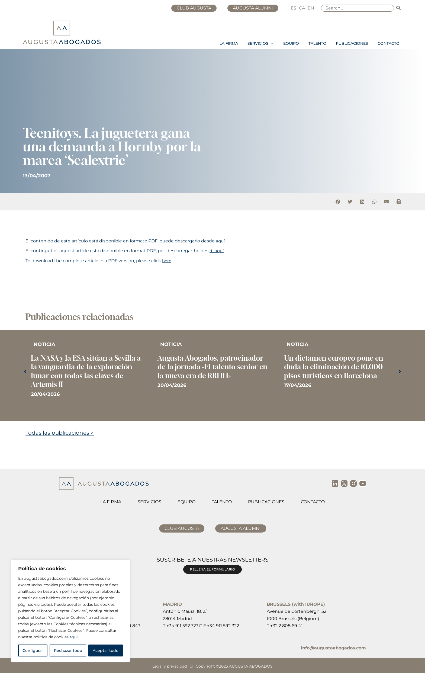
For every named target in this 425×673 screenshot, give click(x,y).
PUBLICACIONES (352, 43)
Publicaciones (266, 501)
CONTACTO (389, 43)
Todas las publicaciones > (59, 433)
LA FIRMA (229, 43)
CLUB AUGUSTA (197, 8)
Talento (222, 501)
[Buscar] (398, 8)
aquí (74, 636)
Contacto (313, 501)
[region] (70, 611)
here (167, 260)
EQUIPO (291, 43)
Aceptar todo (105, 650)
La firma (110, 501)
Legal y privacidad (169, 665)
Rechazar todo (68, 650)
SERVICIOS (260, 43)
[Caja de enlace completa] (86, 372)
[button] (338, 202)
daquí (217, 250)
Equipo (186, 501)
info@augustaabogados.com (333, 647)
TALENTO (317, 43)
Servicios (149, 501)
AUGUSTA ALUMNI (254, 8)
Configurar (32, 650)
